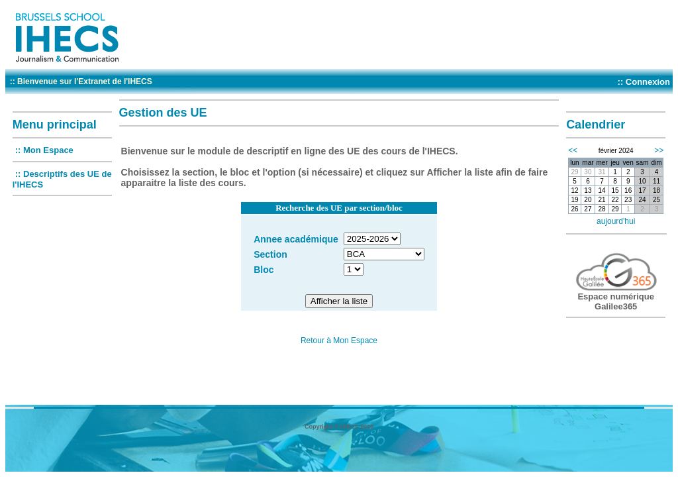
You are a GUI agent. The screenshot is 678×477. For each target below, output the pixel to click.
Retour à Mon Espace (339, 340)
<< (572, 150)
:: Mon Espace (44, 150)
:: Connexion (644, 82)
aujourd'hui (616, 221)
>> (658, 150)
